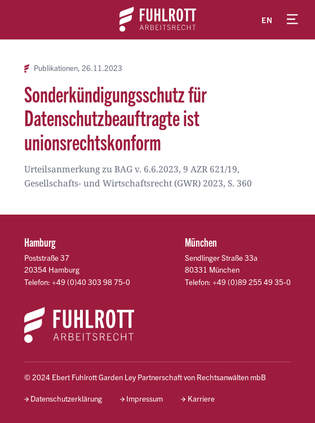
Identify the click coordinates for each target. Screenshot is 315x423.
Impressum (144, 398)
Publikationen (56, 68)
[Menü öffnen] (292, 20)
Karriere (201, 398)
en (267, 20)
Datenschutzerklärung (66, 398)
